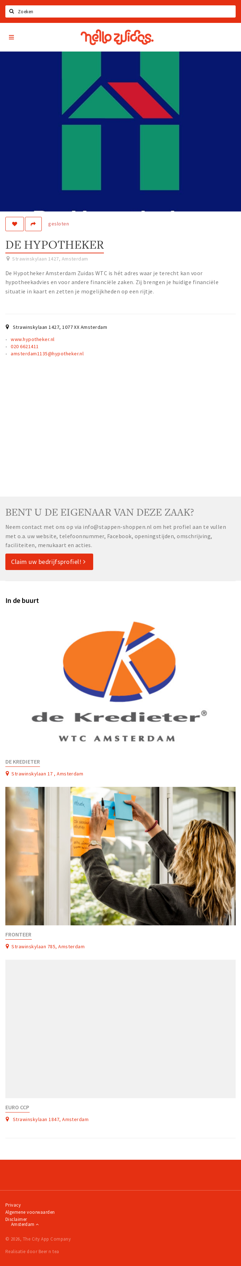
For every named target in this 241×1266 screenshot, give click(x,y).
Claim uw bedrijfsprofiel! (48, 561)
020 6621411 (25, 346)
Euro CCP (17, 1107)
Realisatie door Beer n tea (32, 1251)
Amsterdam (25, 1224)
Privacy (13, 1205)
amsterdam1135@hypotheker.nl (47, 353)
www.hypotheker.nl (32, 339)
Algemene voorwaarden (30, 1212)
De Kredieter (22, 761)
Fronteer (18, 934)
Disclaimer (16, 1219)
